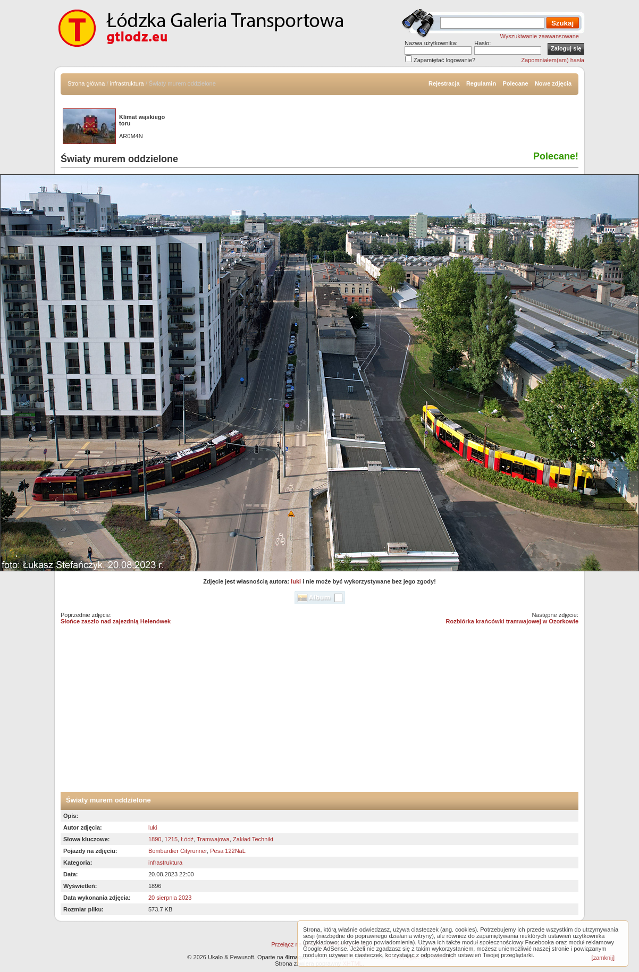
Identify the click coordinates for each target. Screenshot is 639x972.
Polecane (515, 83)
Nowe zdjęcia (553, 83)
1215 (171, 839)
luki (296, 581)
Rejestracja (444, 83)
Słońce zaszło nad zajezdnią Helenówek (116, 621)
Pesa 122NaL (228, 851)
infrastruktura (127, 83)
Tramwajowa (213, 839)
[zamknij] (603, 957)
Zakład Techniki (253, 839)
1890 (154, 839)
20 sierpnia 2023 (169, 897)
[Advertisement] (319, 712)
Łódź (187, 839)
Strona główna (86, 83)
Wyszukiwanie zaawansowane (539, 36)
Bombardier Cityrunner (177, 851)
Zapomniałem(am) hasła (552, 60)
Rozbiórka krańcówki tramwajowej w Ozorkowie (512, 621)
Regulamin (481, 83)
